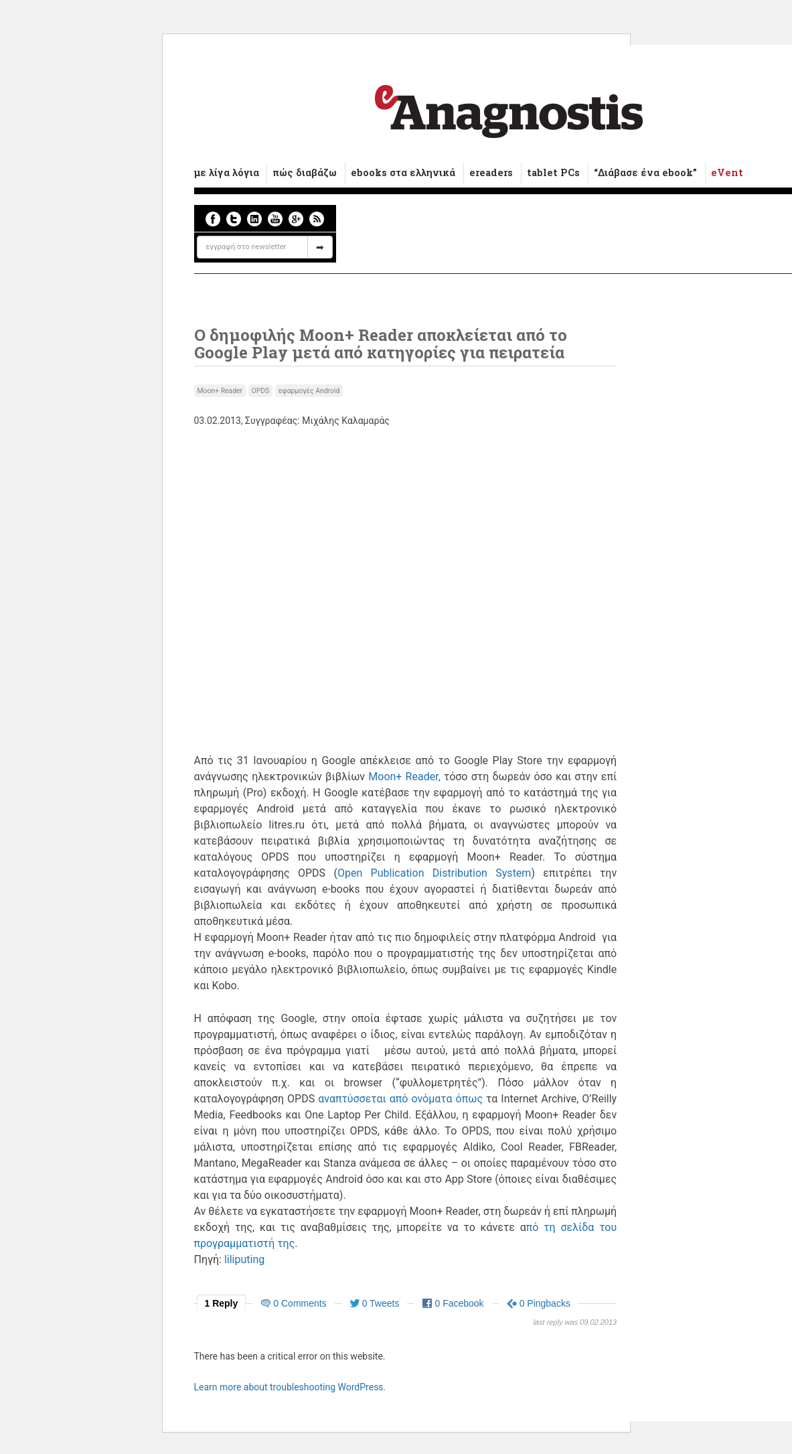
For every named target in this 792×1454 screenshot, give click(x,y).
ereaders (491, 172)
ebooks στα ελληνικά (403, 172)
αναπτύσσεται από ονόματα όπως (400, 1098)
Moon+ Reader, (404, 776)
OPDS (261, 390)
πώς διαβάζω (304, 172)
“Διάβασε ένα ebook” (645, 172)
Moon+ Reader (220, 390)
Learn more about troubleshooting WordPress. (290, 1387)
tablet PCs (553, 172)
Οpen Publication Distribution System (434, 873)
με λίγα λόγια (226, 172)
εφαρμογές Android (309, 390)
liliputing (244, 1259)
